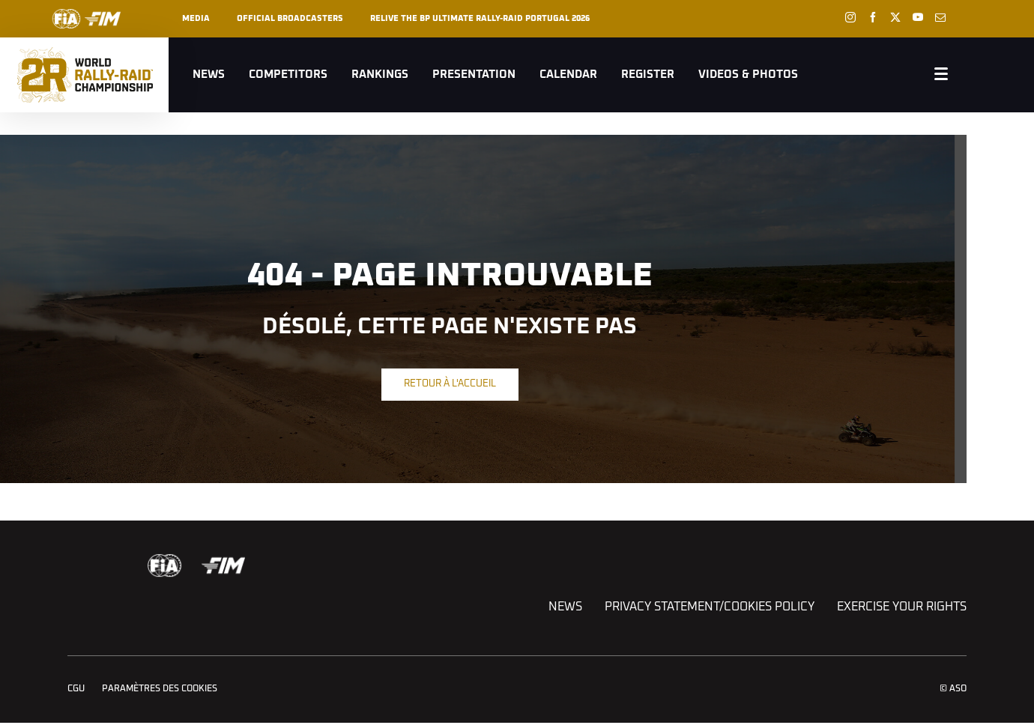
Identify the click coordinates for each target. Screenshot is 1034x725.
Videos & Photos (748, 74)
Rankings (379, 74)
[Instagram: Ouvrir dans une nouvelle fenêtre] (850, 17)
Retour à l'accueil (450, 384)
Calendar (568, 74)
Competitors (288, 74)
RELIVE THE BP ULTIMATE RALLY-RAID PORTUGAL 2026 (480, 18)
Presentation (474, 74)
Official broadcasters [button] (290, 18)
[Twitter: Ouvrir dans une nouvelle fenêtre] (895, 17)
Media (196, 18)
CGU (76, 689)
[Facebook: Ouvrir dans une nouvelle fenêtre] (873, 17)
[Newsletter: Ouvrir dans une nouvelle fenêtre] (940, 17)
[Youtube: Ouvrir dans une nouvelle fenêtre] (918, 17)
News (209, 74)
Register (647, 74)
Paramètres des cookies (159, 689)
